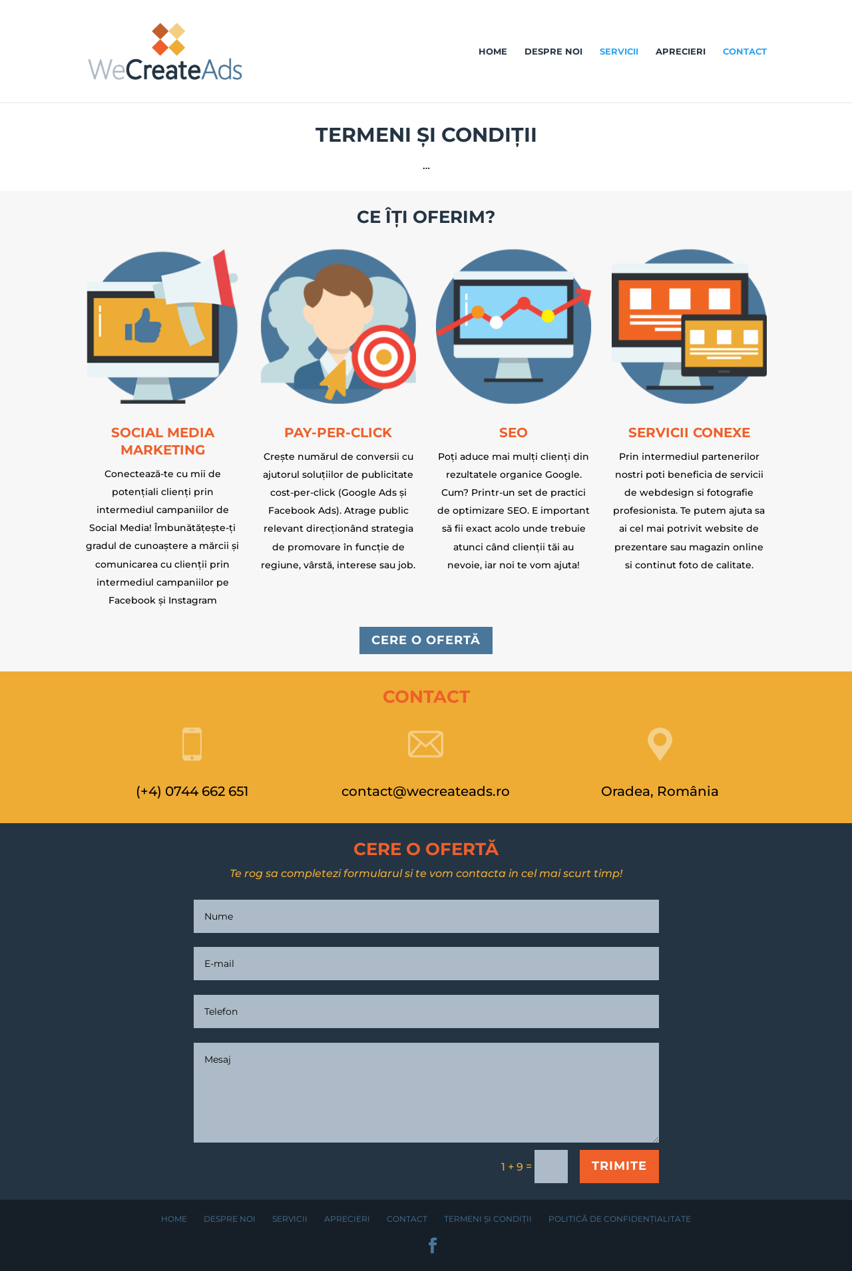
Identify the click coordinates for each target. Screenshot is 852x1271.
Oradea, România (660, 791)
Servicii (619, 52)
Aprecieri (681, 52)
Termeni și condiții (488, 1219)
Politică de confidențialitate (619, 1219)
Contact (745, 52)
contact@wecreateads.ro (425, 791)
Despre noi (553, 52)
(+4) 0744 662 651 (192, 791)
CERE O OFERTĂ (426, 640)
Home (493, 52)
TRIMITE (619, 1166)
